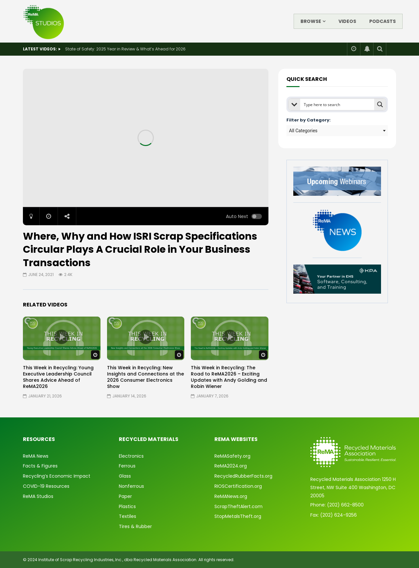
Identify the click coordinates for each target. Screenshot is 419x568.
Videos (347, 21)
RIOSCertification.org (238, 486)
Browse (311, 21)
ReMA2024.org (230, 466)
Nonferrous (131, 486)
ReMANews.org (230, 496)
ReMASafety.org (232, 456)
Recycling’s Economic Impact (56, 476)
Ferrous (127, 466)
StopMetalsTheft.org (237, 516)
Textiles (127, 516)
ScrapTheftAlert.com (238, 506)
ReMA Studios (38, 496)
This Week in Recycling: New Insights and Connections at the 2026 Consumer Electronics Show (145, 377)
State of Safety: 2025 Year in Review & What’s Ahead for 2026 (125, 49)
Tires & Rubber (135, 526)
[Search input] (337, 104)
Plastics (127, 506)
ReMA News (35, 456)
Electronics (131, 456)
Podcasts (382, 21)
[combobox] (337, 130)
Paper (125, 496)
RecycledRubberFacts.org (243, 476)
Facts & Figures (40, 466)
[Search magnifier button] (380, 104)
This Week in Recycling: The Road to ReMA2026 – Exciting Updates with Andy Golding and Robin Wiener (229, 377)
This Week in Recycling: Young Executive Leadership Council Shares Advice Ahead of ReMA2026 (58, 377)
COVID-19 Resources (46, 486)
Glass (125, 476)
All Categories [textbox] (303, 130)
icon (61, 337)
